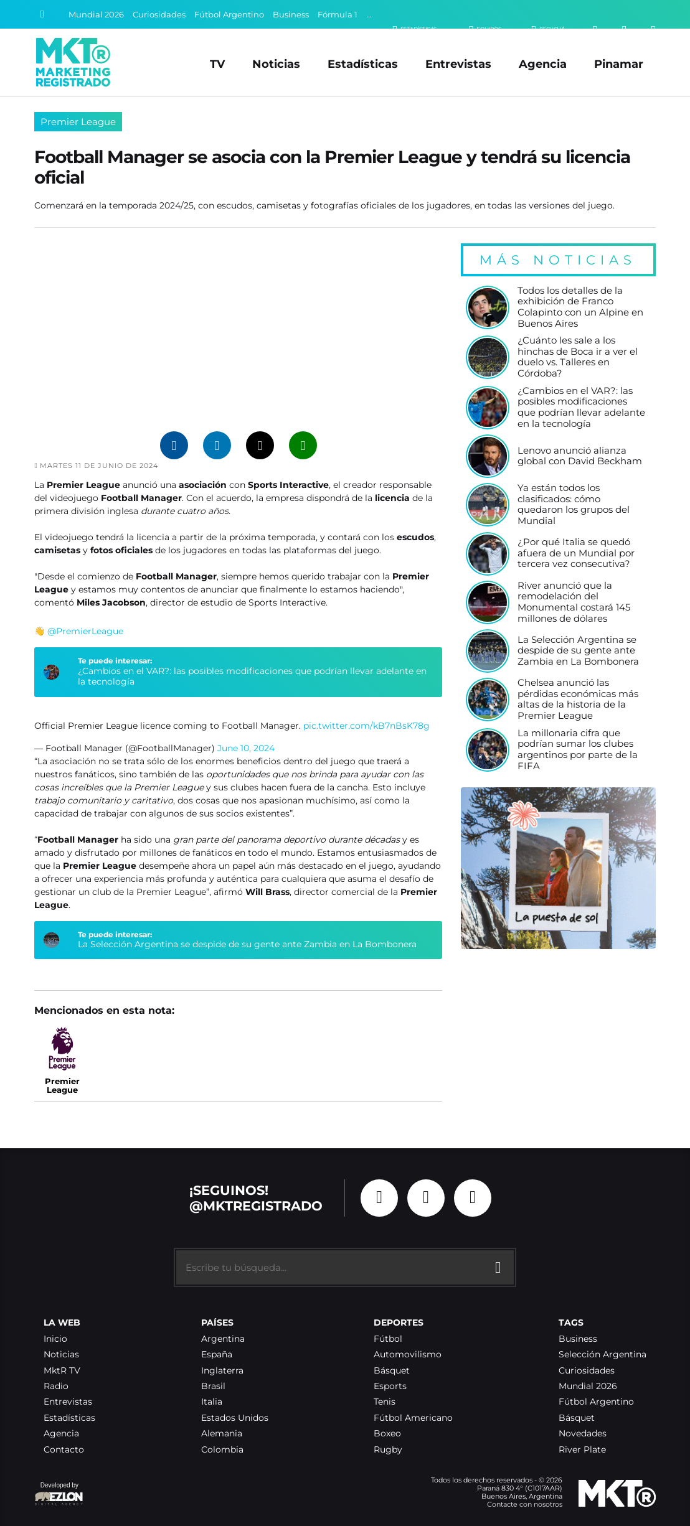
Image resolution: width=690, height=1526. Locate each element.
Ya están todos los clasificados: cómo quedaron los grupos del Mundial (574, 505)
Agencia (543, 63)
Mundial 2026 (96, 14)
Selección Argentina (602, 1354)
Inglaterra (222, 1370)
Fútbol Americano (413, 1418)
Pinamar (618, 63)
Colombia (222, 1449)
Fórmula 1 (337, 14)
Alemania (221, 1433)
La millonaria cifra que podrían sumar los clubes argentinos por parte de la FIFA (578, 750)
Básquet (392, 1370)
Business (291, 14)
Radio (56, 1386)
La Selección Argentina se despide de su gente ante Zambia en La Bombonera (247, 944)
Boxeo (387, 1433)
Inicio (55, 1339)
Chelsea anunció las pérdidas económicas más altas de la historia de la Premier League (578, 699)
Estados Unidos (234, 1418)
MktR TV (62, 1370)
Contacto (64, 1449)
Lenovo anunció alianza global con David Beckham (580, 456)
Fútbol (388, 1339)
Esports (390, 1386)
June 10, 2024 (246, 748)
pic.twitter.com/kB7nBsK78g (366, 725)
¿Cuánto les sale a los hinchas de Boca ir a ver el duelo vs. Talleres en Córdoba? (578, 357)
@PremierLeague (85, 631)
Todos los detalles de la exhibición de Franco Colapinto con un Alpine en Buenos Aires (580, 307)
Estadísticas (363, 63)
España (216, 1354)
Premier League (78, 122)
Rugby (388, 1449)
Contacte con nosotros (524, 1504)
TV (217, 63)
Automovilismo (408, 1354)
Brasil (213, 1386)
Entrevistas (458, 63)
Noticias (276, 63)
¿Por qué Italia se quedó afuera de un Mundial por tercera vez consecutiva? (576, 553)
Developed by (59, 1494)
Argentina (223, 1339)
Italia (211, 1402)
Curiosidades (159, 14)
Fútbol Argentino (229, 14)
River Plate (582, 1449)
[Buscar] (42, 14)
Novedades (583, 1433)
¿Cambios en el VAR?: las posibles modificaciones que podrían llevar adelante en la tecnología (252, 676)
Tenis (384, 1402)
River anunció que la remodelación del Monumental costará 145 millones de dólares (574, 602)
